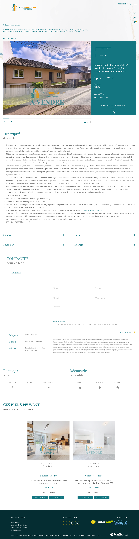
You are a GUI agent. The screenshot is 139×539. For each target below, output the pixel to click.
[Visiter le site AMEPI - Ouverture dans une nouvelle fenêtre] (120, 523)
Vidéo (113, 109)
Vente (43, 30)
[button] (11, 122)
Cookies (99, 535)
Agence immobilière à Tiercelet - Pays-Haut (21, 30)
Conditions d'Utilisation (93, 352)
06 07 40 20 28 (30, 335)
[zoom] (47, 115)
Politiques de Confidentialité (78, 352)
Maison (80, 30)
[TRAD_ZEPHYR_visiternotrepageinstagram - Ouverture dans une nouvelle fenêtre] (70, 523)
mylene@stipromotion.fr (34, 341)
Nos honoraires (50, 535)
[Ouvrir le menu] (135, 4)
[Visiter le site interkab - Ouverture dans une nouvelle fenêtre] (105, 522)
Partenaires (82, 535)
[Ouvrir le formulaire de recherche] (124, 3)
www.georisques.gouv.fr (93, 210)
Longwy (71, 30)
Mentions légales (68, 535)
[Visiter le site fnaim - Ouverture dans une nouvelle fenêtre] (93, 522)
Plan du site (58, 535)
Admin (76, 535)
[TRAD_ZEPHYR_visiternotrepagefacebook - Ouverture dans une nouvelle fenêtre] (64, 523)
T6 (86, 30)
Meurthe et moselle (57, 30)
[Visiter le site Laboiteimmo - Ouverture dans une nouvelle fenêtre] (119, 535)
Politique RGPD (91, 535)
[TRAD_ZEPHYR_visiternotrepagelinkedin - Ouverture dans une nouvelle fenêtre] (76, 523)
